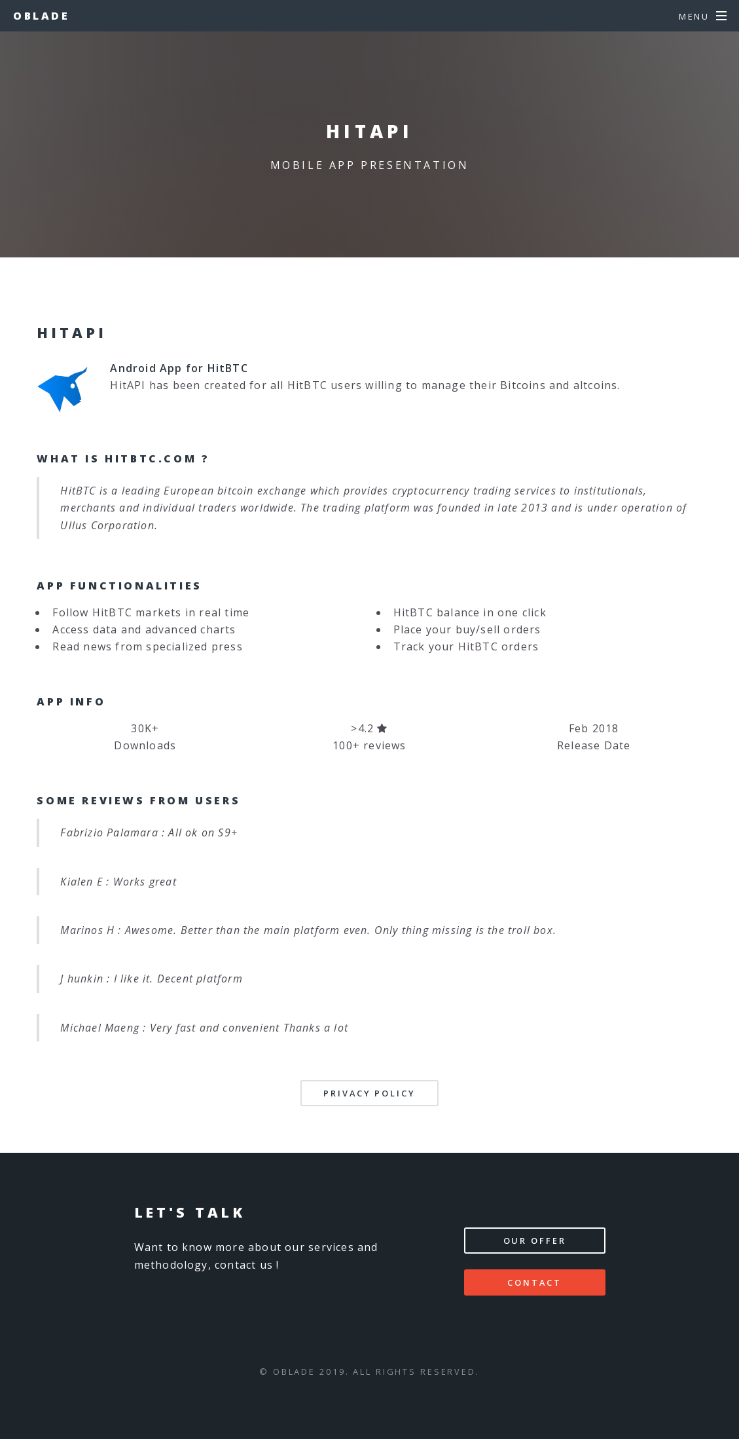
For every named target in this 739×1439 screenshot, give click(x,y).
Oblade (41, 16)
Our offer (534, 1240)
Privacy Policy (369, 1093)
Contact (534, 1282)
